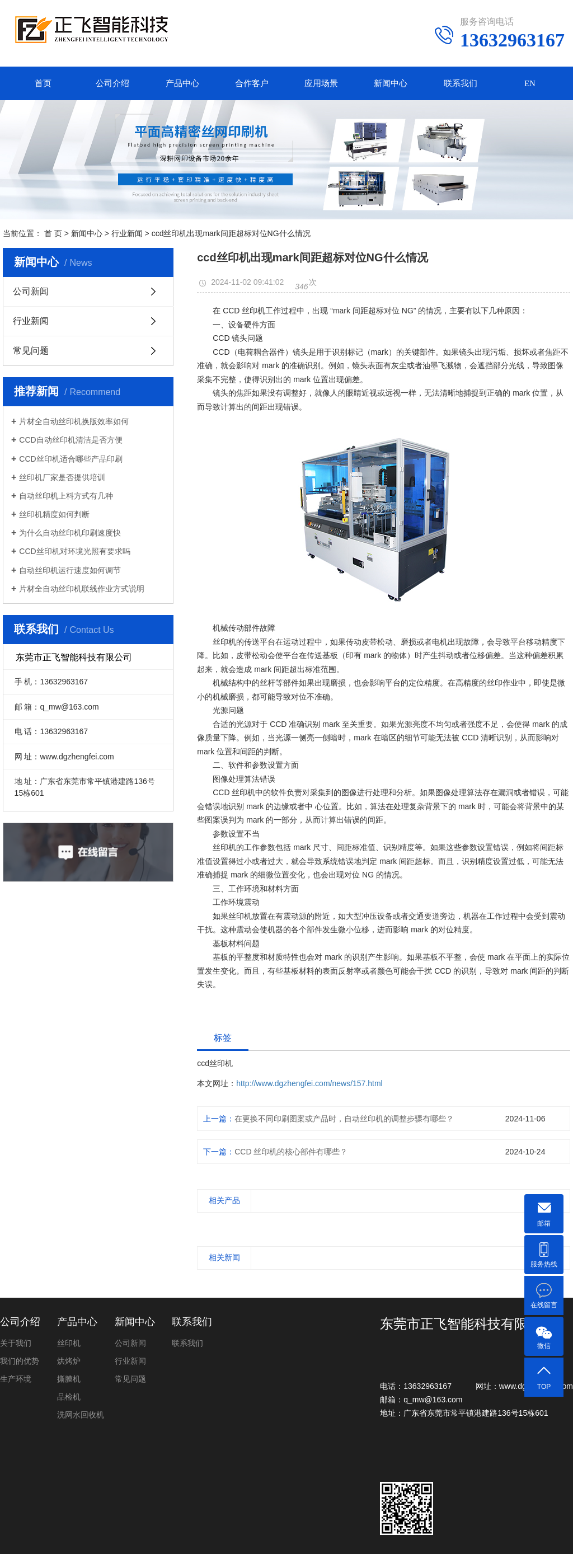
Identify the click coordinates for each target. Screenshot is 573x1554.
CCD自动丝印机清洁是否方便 (70, 439)
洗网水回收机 (80, 1414)
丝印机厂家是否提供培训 (62, 477)
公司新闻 (31, 291)
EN (530, 83)
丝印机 (69, 1343)
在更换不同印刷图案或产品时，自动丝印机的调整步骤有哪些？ (344, 1118)
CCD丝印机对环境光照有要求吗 (74, 551)
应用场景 (321, 83)
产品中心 (182, 83)
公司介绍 (112, 83)
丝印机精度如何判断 (54, 514)
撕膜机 (69, 1378)
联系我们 (460, 83)
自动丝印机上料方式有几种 (66, 495)
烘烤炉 (69, 1360)
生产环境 (15, 1378)
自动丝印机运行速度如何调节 (70, 570)
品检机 (69, 1396)
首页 (43, 83)
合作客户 (252, 83)
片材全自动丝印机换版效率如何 (74, 421)
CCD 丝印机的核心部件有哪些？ (290, 1151)
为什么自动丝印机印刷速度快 (70, 532)
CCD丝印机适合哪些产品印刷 (70, 458)
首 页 (53, 233)
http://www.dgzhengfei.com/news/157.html (309, 1083)
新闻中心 (390, 83)
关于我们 (15, 1343)
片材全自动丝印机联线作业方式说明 (81, 588)
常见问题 (31, 350)
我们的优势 (19, 1360)
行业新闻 (127, 233)
